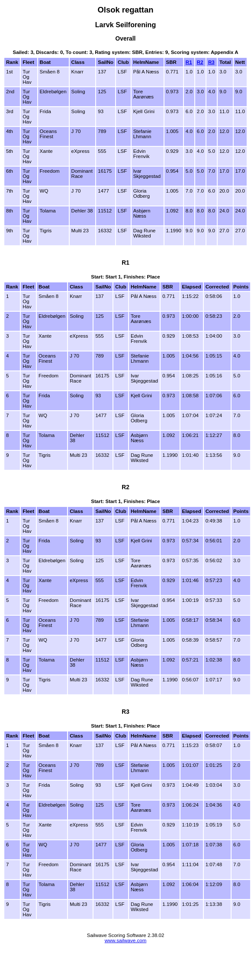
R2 (200, 62)
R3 (211, 62)
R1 (189, 62)
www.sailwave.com (126, 940)
